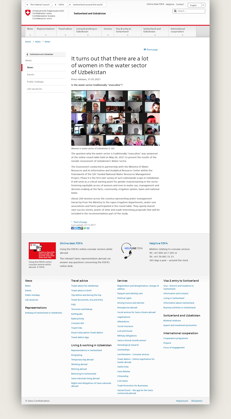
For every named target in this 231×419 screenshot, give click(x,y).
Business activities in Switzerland (179, 307)
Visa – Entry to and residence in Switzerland (178, 287)
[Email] (88, 228)
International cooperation (182, 31)
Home (28, 41)
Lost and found (124, 331)
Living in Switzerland (173, 298)
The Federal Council (40, 4)
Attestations (123, 322)
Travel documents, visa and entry (87, 300)
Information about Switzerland (178, 303)
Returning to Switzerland (83, 374)
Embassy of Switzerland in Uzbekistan (43, 313)
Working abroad (79, 364)
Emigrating (76, 355)
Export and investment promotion (180, 325)
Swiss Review (123, 371)
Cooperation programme (175, 338)
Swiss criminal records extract (131, 340)
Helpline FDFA (158, 243)
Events (28, 290)
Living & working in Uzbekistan (87, 31)
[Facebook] (72, 228)
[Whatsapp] (85, 228)
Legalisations (123, 317)
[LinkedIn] (79, 228)
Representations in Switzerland (86, 350)
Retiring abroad (79, 369)
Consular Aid (77, 323)
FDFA (61, 4)
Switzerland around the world (87, 4)
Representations (45, 31)
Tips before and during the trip (86, 295)
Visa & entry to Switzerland (127, 31)
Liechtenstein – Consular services (133, 354)
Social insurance (125, 326)
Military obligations (127, 335)
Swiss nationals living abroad (85, 378)
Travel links (76, 328)
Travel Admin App (80, 337)
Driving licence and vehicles (130, 303)
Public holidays (32, 295)
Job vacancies (31, 300)
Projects (167, 343)
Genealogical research (128, 345)
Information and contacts (175, 293)
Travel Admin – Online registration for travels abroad (136, 360)
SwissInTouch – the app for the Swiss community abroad (135, 392)
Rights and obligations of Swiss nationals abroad (91, 384)
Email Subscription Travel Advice (87, 332)
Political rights (124, 298)
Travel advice (65, 31)
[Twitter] (75, 228)
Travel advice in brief (81, 290)
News (30, 31)
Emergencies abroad (127, 307)
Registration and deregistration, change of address (138, 287)
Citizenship (122, 376)
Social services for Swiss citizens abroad (136, 312)
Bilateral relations (172, 320)
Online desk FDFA (71, 243)
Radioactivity (77, 318)
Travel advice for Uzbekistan (85, 286)
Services (108, 31)
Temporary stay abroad (82, 360)
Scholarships (123, 349)
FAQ (73, 304)
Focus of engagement (174, 348)
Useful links (123, 367)
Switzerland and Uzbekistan (155, 31)
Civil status (122, 381)
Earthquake (76, 314)
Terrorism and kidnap (81, 309)
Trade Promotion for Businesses (132, 385)
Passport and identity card (130, 293)
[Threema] (82, 228)
